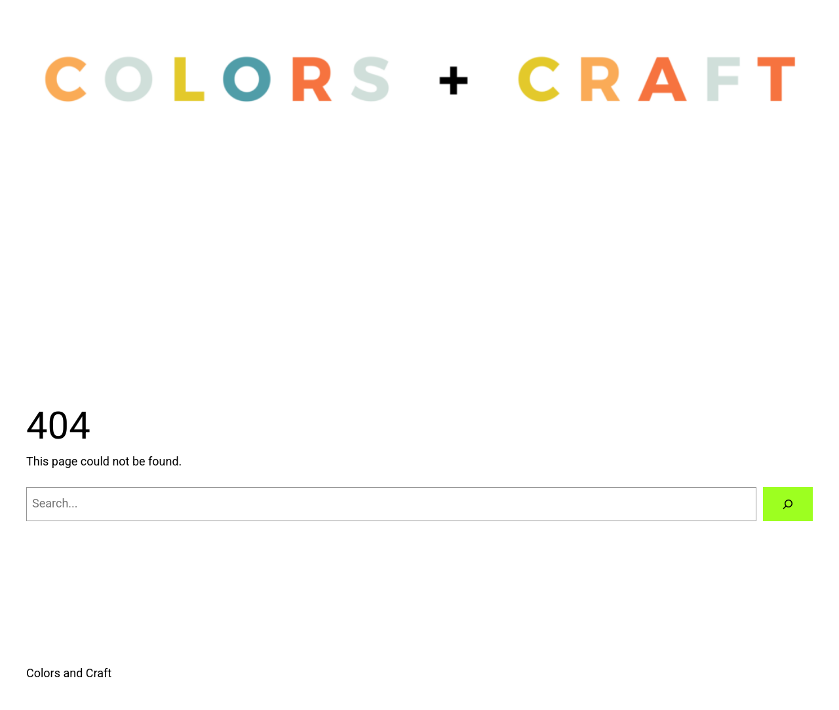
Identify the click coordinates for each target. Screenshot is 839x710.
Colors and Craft (68, 673)
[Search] (788, 504)
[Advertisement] (419, 259)
